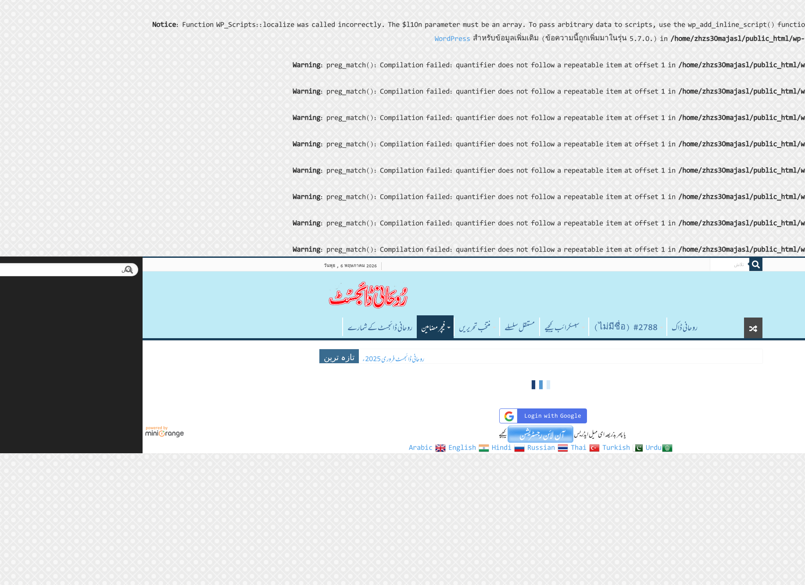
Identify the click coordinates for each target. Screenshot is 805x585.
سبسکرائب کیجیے (423, 327)
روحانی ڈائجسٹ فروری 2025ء (255, 359)
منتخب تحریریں (336, 327)
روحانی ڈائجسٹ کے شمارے (241, 327)
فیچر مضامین (295, 327)
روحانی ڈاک (546, 327)
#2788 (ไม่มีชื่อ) (487, 327)
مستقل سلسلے (381, 327)
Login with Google (403, 416)
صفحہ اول (192, 327)
